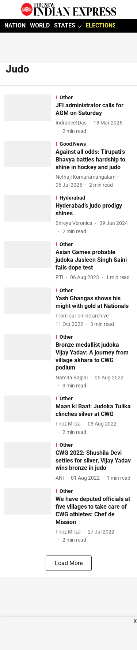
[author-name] (73, 123)
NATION (15, 25)
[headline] (94, 109)
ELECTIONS (100, 25)
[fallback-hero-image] (30, 114)
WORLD (40, 25)
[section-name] (94, 97)
